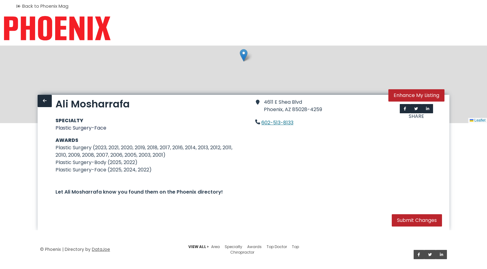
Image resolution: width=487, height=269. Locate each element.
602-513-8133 (277, 122)
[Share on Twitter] (416, 108)
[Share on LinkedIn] (427, 108)
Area (215, 246)
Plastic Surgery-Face (80, 127)
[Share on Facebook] (405, 108)
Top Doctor (277, 246)
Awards (254, 246)
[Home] (57, 28)
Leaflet (477, 120)
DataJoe (101, 249)
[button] (244, 55)
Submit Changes (417, 220)
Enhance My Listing (416, 95)
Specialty (233, 246)
